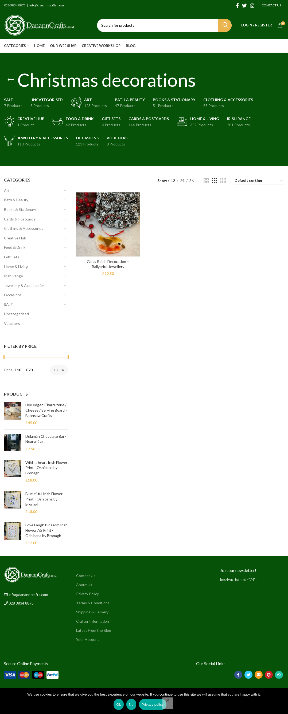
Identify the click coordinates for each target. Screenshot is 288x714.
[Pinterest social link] (269, 675)
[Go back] (10, 79)
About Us (84, 584)
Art (7, 190)
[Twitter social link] (244, 6)
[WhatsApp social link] (279, 675)
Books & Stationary (20, 209)
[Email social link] (259, 675)
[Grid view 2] (206, 180)
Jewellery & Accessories (24, 285)
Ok (118, 705)
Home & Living (16, 266)
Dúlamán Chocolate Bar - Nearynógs (46, 439)
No (131, 705)
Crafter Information (92, 621)
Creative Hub (15, 238)
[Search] (164, 25)
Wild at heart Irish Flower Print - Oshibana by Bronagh (46, 467)
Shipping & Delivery (92, 612)
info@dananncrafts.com (46, 5)
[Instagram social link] (252, 6)
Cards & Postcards (19, 219)
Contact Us (85, 575)
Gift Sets (11, 257)
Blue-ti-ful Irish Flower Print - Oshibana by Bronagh (44, 498)
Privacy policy (153, 705)
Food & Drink (14, 247)
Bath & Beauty (16, 200)
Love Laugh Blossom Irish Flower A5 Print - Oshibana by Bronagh (46, 530)
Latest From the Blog (93, 630)
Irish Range (13, 276)
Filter (59, 370)
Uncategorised (16, 313)
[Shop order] (259, 180)
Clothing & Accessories (23, 228)
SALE (8, 304)
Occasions (13, 295)
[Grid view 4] (223, 180)
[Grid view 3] (214, 180)
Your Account (87, 639)
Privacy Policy (87, 593)
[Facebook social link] (237, 6)
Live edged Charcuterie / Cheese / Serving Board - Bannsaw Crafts (46, 410)
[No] (167, 703)
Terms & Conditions (93, 603)
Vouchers (12, 323)
